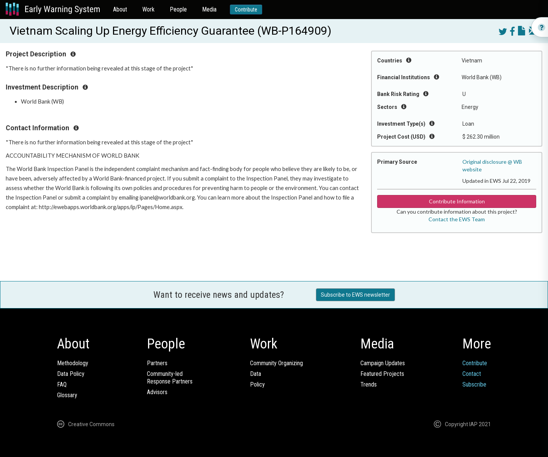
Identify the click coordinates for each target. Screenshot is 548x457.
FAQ (62, 384)
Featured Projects (382, 373)
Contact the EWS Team (457, 219)
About (120, 9)
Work (148, 9)
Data (255, 373)
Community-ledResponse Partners (170, 377)
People (178, 9)
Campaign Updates (382, 363)
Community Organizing (276, 363)
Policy (257, 384)
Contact (471, 373)
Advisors (157, 392)
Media (209, 9)
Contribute (246, 9)
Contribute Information (457, 201)
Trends (368, 384)
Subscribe (474, 384)
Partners (157, 363)
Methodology (72, 363)
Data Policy (70, 373)
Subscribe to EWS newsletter (355, 295)
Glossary (67, 395)
